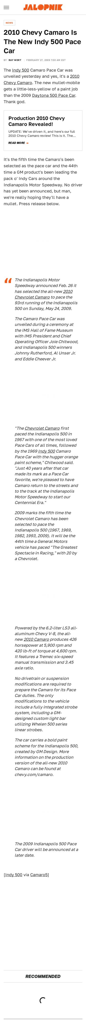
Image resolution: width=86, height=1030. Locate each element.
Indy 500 (20, 70)
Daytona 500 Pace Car (53, 95)
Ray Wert (15, 60)
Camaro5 (39, 874)
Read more (16, 143)
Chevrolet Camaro (42, 428)
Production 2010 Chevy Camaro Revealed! (36, 121)
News (9, 22)
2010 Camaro (36, 639)
